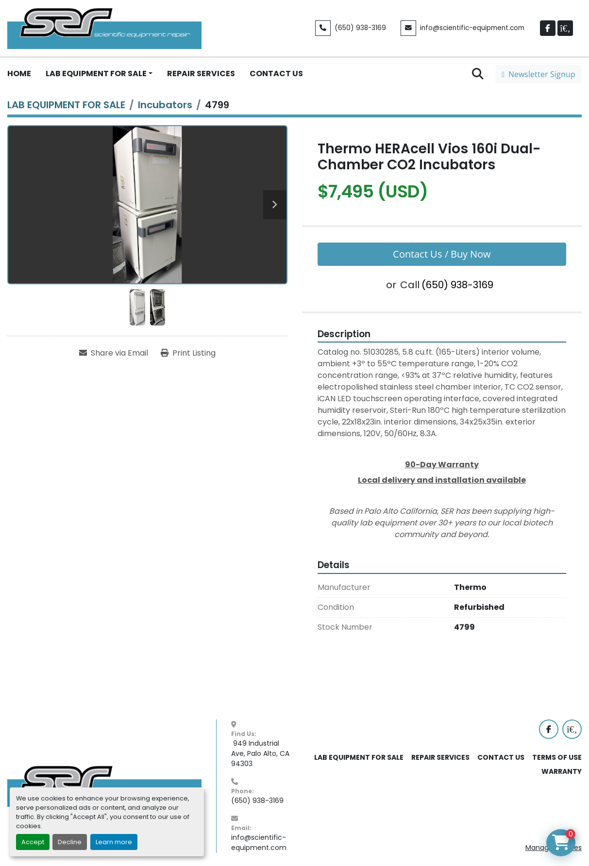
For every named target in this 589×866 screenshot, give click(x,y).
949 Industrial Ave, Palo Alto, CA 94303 (261, 753)
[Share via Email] (113, 353)
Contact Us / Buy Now (442, 254)
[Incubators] (165, 105)
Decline (70, 842)
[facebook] (547, 28)
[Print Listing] (188, 353)
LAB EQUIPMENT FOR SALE (96, 73)
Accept (32, 842)
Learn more (114, 842)
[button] (99, 74)
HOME (19, 73)
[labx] (565, 28)
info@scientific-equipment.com (472, 28)
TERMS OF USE (557, 757)
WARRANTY (561, 771)
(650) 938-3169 (360, 28)
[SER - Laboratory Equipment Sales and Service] (104, 785)
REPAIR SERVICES (201, 73)
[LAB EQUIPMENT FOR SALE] (66, 105)
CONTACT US (276, 73)
